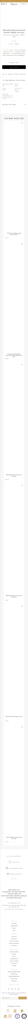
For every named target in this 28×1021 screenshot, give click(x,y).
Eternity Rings (14, 978)
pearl (13, 50)
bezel (11, 53)
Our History (14, 923)
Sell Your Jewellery (14, 941)
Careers (14, 928)
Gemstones (14, 980)
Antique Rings (14, 974)
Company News (14, 925)
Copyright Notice (14, 958)
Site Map (14, 965)
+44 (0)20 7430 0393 (18, 892)
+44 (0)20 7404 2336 (14, 894)
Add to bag (14, 67)
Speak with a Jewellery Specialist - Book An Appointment (14, 1)
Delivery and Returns (14, 943)
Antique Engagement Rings (14, 971)
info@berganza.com (14, 903)
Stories (14, 956)
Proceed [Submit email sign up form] (22, 998)
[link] (14, 177)
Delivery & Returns (14, 104)
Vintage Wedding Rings (14, 976)
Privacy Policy (14, 963)
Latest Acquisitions (14, 951)
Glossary (14, 954)
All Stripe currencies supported (14, 909)
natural (14, 51)
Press (14, 930)
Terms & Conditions (14, 961)
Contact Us (14, 936)
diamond (9, 50)
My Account (14, 938)
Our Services (14, 945)
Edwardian (4, 50)
